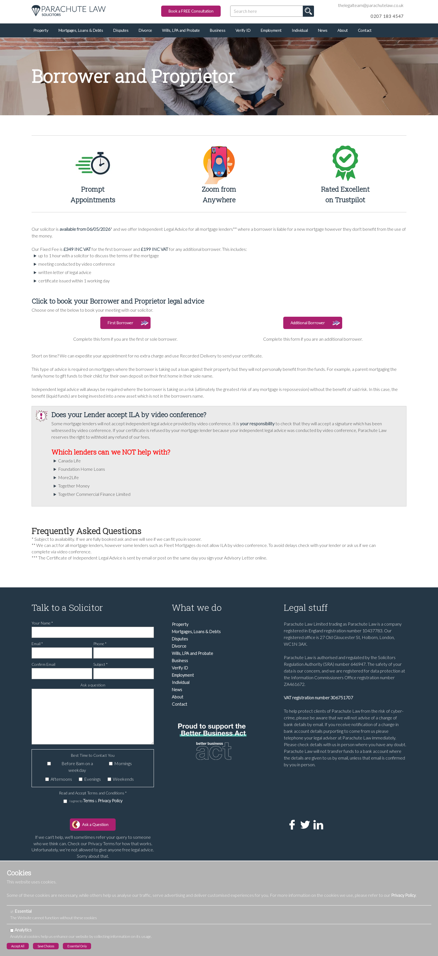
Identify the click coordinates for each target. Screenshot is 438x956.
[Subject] (123, 673)
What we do (197, 607)
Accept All (17, 946)
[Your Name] (93, 632)
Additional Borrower (308, 322)
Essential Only (77, 946)
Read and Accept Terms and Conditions (93, 793)
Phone (100, 643)
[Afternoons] (47, 779)
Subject (100, 664)
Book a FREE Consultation (190, 11)
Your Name (42, 623)
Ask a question (92, 685)
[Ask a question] (93, 716)
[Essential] (12, 912)
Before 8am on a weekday (77, 767)
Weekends (123, 779)
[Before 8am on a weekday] (49, 763)
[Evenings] (80, 779)
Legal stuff (306, 607)
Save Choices (45, 946)
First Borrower (120, 322)
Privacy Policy (110, 800)
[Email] (62, 653)
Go (308, 11)
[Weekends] (109, 779)
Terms (89, 800)
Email (37, 643)
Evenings (92, 779)
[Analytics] (12, 930)
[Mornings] (111, 763)
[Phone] (123, 653)
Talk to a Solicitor (67, 607)
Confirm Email (43, 664)
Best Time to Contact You (93, 755)
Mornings (123, 763)
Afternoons (61, 779)
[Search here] (272, 11)
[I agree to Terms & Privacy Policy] (65, 801)
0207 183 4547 (387, 16)
